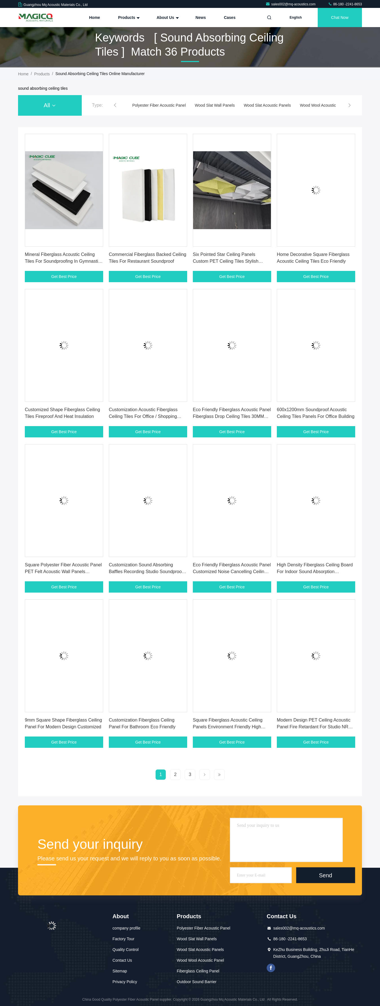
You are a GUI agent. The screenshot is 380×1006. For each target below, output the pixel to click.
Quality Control (125, 949)
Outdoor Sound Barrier (196, 981)
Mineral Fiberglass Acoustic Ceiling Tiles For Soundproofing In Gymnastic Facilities (62, 261)
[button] (115, 105)
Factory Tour (123, 939)
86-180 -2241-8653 (345, 4)
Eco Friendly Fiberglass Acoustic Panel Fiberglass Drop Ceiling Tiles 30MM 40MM (232, 416)
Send (325, 875)
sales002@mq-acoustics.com (291, 4)
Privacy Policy (124, 981)
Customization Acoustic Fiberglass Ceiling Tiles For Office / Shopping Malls (143, 416)
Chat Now (339, 17)
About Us (166, 17)
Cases (229, 17)
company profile (126, 928)
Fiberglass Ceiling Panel (198, 971)
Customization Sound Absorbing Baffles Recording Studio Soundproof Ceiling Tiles (146, 571)
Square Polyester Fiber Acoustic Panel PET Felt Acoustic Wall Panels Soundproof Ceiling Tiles (63, 571)
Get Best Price (64, 276)
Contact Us (122, 960)
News (201, 17)
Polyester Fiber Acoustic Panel (159, 105)
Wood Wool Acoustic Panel (323, 105)
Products (128, 17)
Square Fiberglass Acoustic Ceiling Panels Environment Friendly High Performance (227, 727)
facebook (271, 968)
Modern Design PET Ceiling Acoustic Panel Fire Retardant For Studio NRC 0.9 (314, 727)
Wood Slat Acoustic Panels (267, 105)
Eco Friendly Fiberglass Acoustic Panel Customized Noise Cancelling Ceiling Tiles (232, 571)
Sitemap (119, 971)
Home (94, 17)
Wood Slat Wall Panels (215, 105)
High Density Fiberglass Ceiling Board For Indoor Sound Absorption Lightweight (315, 571)
